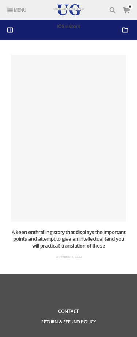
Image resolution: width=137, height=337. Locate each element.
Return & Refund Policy (68, 322)
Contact (68, 311)
